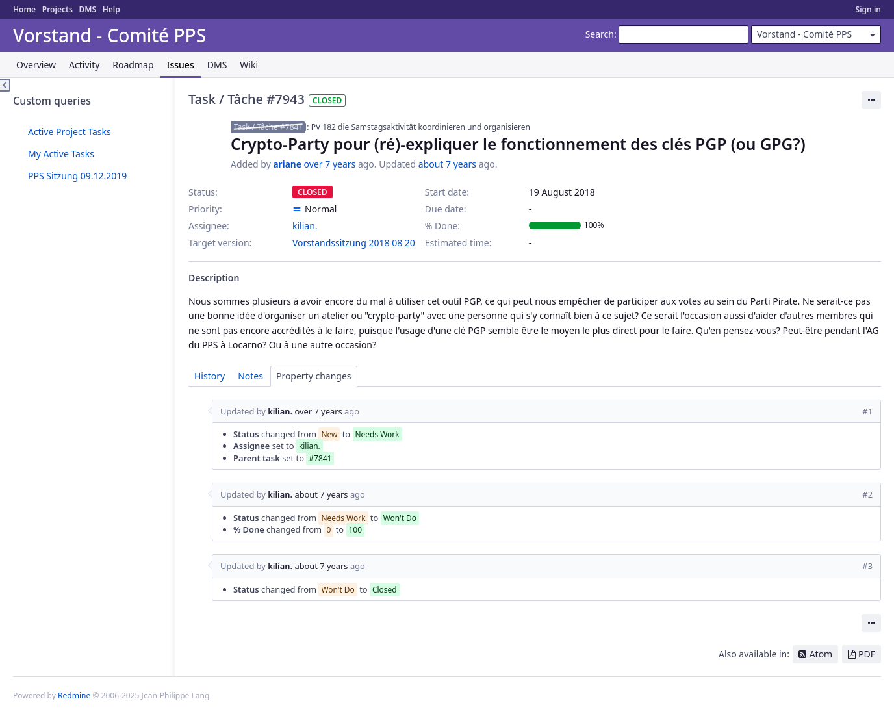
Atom (821, 654)
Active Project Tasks (69, 131)
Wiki (249, 64)
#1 (867, 411)
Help (111, 9)
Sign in (868, 9)
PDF (866, 654)
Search (599, 34)
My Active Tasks (61, 153)
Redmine (74, 695)
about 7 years (447, 164)
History (209, 376)
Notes (250, 376)
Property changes (313, 376)
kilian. (305, 226)
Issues (180, 64)
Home (24, 9)
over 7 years (330, 164)
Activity (84, 64)
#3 (867, 566)
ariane (287, 164)
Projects (57, 9)
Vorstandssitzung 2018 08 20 (353, 242)
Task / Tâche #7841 (268, 127)
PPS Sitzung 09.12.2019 (77, 176)
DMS (87, 9)
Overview (36, 64)
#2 (867, 494)
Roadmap (132, 64)
